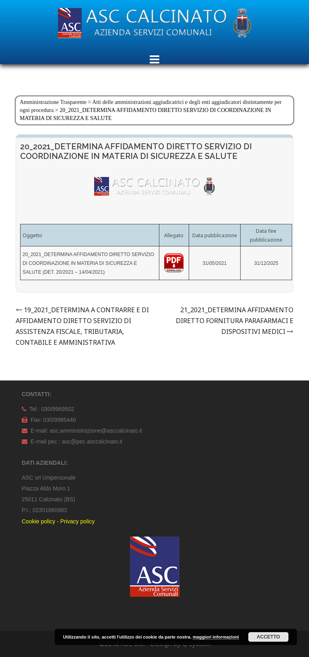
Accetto (268, 637)
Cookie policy (38, 521)
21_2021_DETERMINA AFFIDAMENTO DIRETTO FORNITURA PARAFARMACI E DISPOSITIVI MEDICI (234, 320)
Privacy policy (77, 521)
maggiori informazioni (216, 637)
